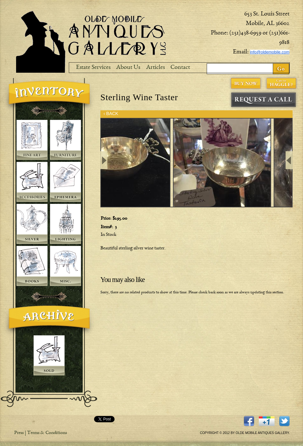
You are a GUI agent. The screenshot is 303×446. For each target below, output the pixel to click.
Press (19, 433)
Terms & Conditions (47, 433)
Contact (180, 67)
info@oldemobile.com (269, 52)
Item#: (107, 227)
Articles (155, 67)
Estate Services (93, 67)
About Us (128, 67)
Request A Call (263, 99)
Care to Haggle (281, 83)
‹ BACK (111, 113)
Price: (106, 218)
